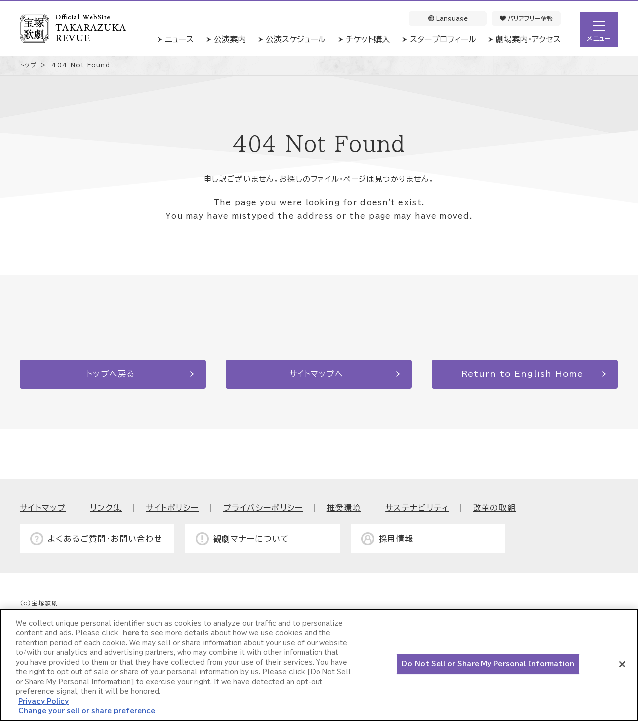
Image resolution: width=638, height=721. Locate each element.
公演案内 (230, 39)
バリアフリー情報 (526, 18)
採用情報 (396, 539)
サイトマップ (43, 508)
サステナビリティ (417, 508)
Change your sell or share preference (86, 711)
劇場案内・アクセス (528, 39)
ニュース (179, 39)
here (132, 633)
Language (448, 18)
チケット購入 (368, 39)
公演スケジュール (296, 39)
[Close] (622, 664)
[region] (319, 665)
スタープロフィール (443, 39)
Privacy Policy (43, 701)
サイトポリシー (172, 508)
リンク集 (106, 508)
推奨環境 (344, 508)
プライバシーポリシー (263, 508)
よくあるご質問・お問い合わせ (105, 539)
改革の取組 (494, 508)
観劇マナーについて (251, 539)
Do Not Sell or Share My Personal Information (488, 664)
